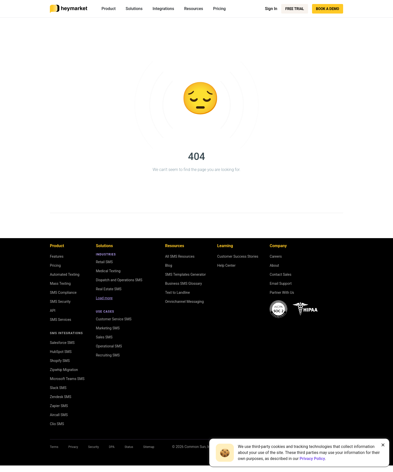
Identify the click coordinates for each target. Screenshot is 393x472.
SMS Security (60, 302)
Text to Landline (177, 293)
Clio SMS (57, 424)
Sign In (271, 9)
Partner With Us (282, 293)
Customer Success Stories (237, 256)
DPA (111, 447)
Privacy (73, 447)
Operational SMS (109, 346)
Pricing (219, 8)
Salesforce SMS (62, 343)
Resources (193, 8)
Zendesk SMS (60, 397)
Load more (104, 298)
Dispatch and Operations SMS (119, 280)
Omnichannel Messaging (184, 302)
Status (129, 447)
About (274, 265)
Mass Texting (60, 283)
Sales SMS (104, 337)
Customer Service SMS (113, 319)
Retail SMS (104, 262)
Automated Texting (64, 274)
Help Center (226, 265)
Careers (276, 256)
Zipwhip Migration (64, 370)
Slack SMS (58, 388)
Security (93, 447)
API (52, 311)
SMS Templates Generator (185, 274)
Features (56, 256)
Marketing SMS (108, 328)
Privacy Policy (312, 458)
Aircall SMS (59, 415)
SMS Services (60, 320)
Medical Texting (108, 271)
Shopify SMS (60, 361)
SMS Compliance (63, 293)
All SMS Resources (179, 256)
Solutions (134, 8)
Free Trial (294, 9)
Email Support (281, 283)
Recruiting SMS (108, 355)
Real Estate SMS (108, 289)
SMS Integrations (66, 333)
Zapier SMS (59, 406)
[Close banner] (383, 445)
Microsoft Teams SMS (67, 379)
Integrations (163, 8)
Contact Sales (280, 274)
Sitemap (148, 447)
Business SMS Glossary (183, 283)
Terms (54, 447)
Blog (168, 265)
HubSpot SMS (61, 352)
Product (109, 8)
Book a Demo (327, 9)
